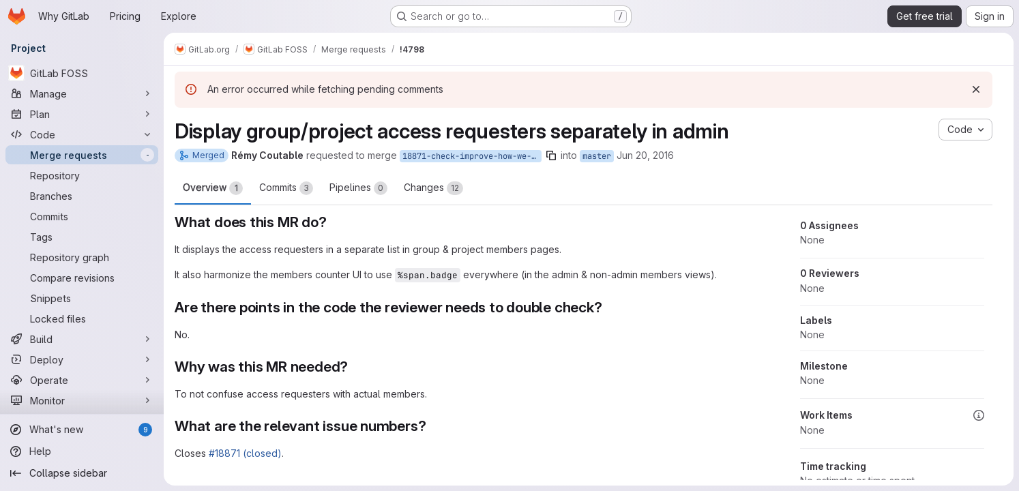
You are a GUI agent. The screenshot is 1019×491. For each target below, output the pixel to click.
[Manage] (81, 93)
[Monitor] (81, 400)
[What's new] (81, 429)
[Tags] (81, 236)
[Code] (81, 134)
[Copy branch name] (551, 155)
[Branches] (81, 195)
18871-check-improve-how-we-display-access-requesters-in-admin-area (472, 156)
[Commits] (81, 216)
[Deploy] (81, 359)
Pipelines (358, 188)
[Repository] (81, 175)
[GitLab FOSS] (81, 73)
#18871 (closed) (245, 453)
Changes (433, 188)
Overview (213, 188)
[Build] (81, 338)
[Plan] (81, 113)
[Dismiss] (976, 89)
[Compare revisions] (81, 277)
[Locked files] (81, 318)
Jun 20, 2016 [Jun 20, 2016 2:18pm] (645, 155)
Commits (286, 188)
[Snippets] (81, 298)
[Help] (81, 451)
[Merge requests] (81, 154)
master (596, 156)
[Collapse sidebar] (81, 473)
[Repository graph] (81, 257)
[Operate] (81, 379)
